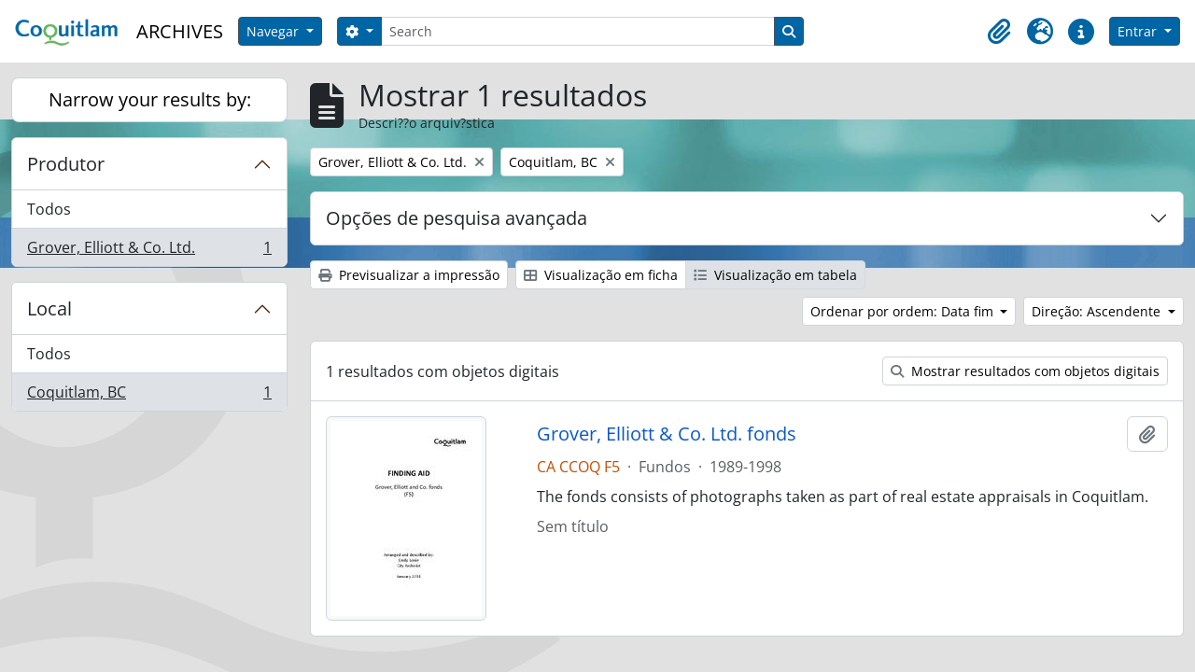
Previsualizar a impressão (408, 275)
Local (49, 308)
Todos (49, 209)
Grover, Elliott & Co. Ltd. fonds (666, 434)
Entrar (1139, 31)
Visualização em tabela (775, 275)
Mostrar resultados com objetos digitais (1025, 371)
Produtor (66, 163)
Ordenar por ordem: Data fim (903, 311)
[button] (998, 31)
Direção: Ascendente (1098, 311)
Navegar (274, 31)
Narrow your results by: (150, 99)
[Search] (578, 31)
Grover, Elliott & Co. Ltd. (149, 251)
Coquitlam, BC (149, 396)
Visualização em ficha (601, 275)
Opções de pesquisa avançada (456, 218)
